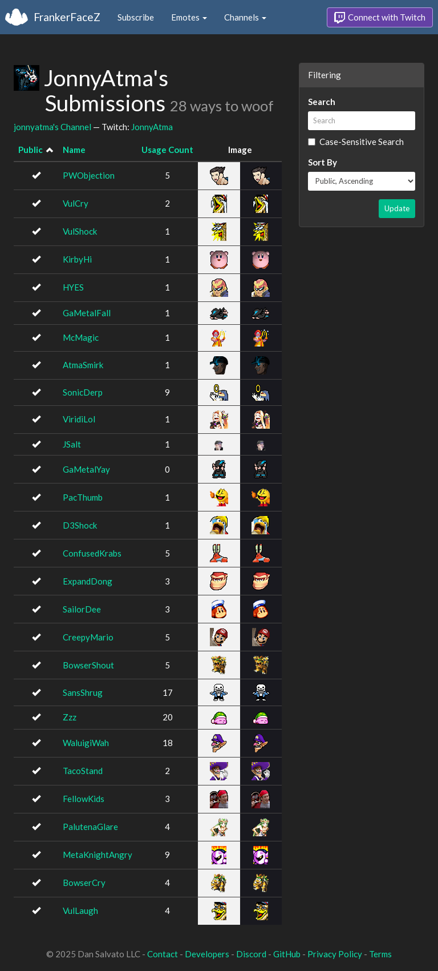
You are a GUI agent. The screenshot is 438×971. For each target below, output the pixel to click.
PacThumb (83, 497)
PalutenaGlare (90, 826)
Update (396, 208)
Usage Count (167, 149)
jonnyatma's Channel (52, 127)
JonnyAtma (152, 127)
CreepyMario (88, 637)
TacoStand (83, 770)
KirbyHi (77, 259)
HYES (73, 287)
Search (321, 101)
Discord (251, 954)
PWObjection (89, 175)
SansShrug (83, 692)
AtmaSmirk (83, 365)
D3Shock (80, 525)
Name (74, 149)
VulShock (80, 231)
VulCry (75, 203)
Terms (380, 954)
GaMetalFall (87, 313)
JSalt (72, 444)
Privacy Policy (334, 954)
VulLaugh (80, 910)
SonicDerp (83, 392)
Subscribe (135, 17)
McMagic (81, 337)
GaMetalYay (86, 469)
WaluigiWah (86, 743)
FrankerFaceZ (67, 16)
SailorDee (82, 609)
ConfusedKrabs (92, 553)
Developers (207, 954)
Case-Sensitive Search (356, 141)
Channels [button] (245, 17)
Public (30, 149)
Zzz (69, 717)
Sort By (322, 162)
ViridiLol (79, 419)
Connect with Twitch (379, 17)
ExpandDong (87, 581)
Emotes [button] (189, 17)
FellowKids (83, 798)
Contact (162, 954)
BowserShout (88, 665)
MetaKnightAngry (97, 854)
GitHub (287, 954)
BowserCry (84, 882)
